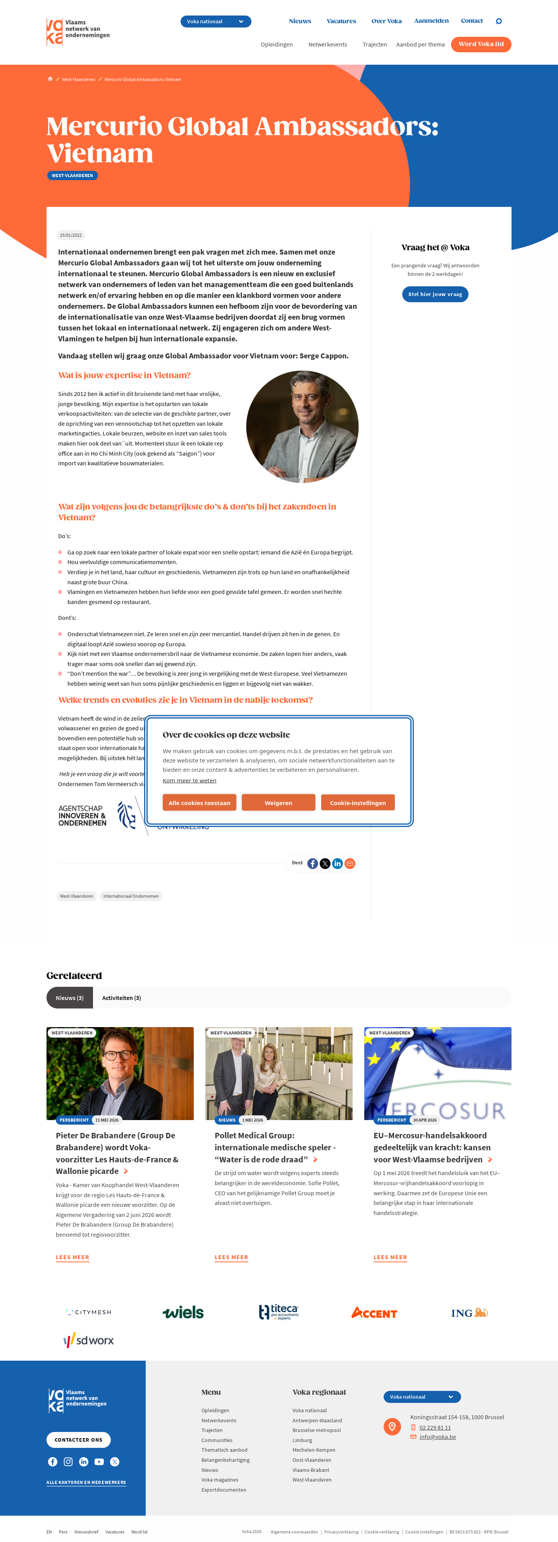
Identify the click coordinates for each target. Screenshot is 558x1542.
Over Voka (387, 21)
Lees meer (73, 1257)
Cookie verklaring (382, 1532)
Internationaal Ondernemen (131, 896)
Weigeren (278, 802)
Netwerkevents (327, 44)
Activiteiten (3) (121, 998)
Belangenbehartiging (226, 1459)
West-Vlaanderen (76, 896)
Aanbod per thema (420, 44)
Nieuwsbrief (86, 1532)
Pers (63, 1532)
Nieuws (300, 21)
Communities (217, 1440)
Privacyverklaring (341, 1532)
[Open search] (503, 21)
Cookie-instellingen (358, 802)
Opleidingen (277, 44)
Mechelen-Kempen (314, 1449)
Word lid (139, 1532)
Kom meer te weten (190, 780)
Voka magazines (220, 1479)
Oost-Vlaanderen (312, 1459)
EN (49, 1532)
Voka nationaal (310, 1410)
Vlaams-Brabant (311, 1469)
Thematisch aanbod (225, 1449)
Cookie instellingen (424, 1532)
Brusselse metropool (317, 1430)
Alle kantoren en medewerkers (86, 1482)
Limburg (302, 1440)
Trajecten (375, 44)
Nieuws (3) (70, 998)
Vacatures (341, 21)
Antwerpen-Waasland (317, 1420)
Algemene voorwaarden (294, 1532)
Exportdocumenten (224, 1489)
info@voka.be (433, 1436)
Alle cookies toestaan (199, 802)
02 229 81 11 (430, 1427)
